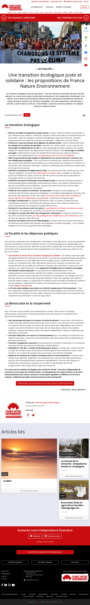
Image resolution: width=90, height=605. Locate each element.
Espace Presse (75, 562)
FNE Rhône (40, 596)
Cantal (31, 12)
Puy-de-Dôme (57, 12)
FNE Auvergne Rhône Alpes (47, 402)
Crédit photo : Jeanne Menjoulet (73, 389)
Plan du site (5, 571)
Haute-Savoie (78, 12)
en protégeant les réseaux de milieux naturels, (64, 208)
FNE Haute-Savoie (61, 596)
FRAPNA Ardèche (43, 594)
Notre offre (56, 1)
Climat (27, 115)
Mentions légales (45, 602)
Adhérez (35, 536)
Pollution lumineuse (67, 454)
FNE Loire (73, 594)
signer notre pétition (22, 285)
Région (10, 12)
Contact (4, 576)
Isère (36, 12)
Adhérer (68, 1)
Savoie (71, 12)
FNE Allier (32, 594)
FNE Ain (23, 594)
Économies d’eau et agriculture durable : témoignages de (72, 505)
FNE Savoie (49, 596)
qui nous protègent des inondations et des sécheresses (55, 216)
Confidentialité (54, 602)
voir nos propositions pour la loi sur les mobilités (54, 155)
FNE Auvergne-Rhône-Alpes (9, 594)
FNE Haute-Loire (84, 594)
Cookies (60, 602)
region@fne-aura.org (32, 580)
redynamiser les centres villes (48, 173)
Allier (19, 12)
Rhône (65, 12)
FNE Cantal (54, 594)
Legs (86, 1)
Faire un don (77, 1)
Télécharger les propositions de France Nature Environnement (45, 383)
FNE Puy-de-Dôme (28, 596)
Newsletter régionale (40, 1)
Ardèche (25, 12)
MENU (84, 7)
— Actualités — (45, 68)
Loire (41, 12)
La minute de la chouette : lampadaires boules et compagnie (74, 463)
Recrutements (5, 574)
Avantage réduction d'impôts (45, 542)
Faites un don (52, 536)
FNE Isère (64, 594)
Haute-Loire (48, 12)
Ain (15, 12)
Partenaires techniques (45, 562)
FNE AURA (37, 602)
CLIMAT (7, 480)
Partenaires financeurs (15, 562)
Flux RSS (4, 579)
